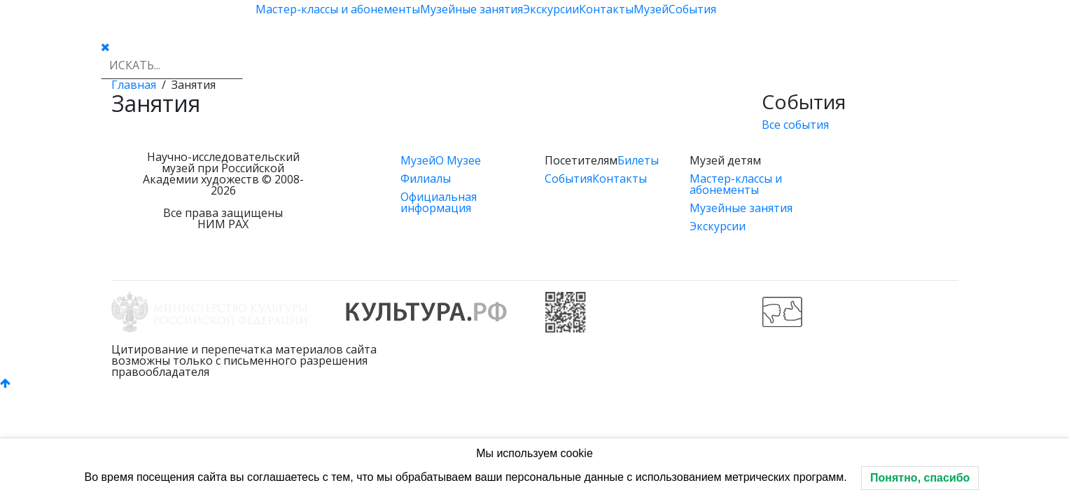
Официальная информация (438, 202)
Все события (795, 124)
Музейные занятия (471, 9)
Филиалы (425, 178)
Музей (651, 9)
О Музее (458, 160)
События (692, 9)
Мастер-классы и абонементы (338, 9)
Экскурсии (551, 9)
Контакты (606, 9)
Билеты (638, 160)
